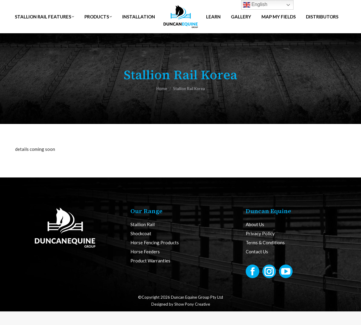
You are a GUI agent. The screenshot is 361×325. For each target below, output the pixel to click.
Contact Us (257, 265)
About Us (255, 238)
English (255, 4)
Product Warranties (150, 274)
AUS (81, 7)
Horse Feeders (145, 265)
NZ (102, 7)
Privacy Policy (260, 247)
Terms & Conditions (265, 256)
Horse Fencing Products (154, 256)
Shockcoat (140, 247)
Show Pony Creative (192, 317)
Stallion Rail (142, 238)
